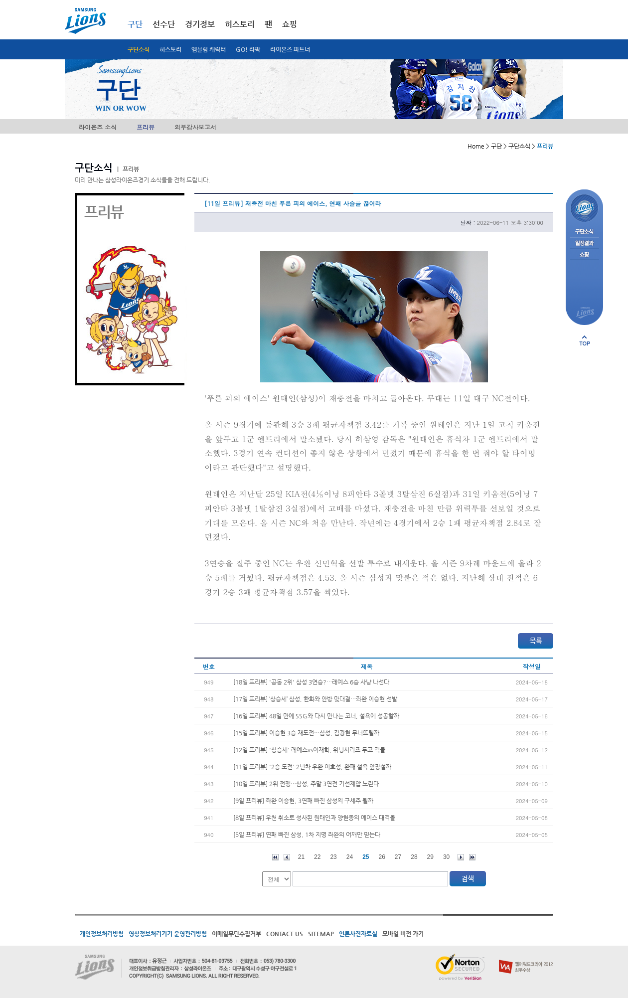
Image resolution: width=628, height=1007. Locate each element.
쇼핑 (289, 24)
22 (317, 856)
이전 (287, 857)
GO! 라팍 (248, 49)
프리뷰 (146, 127)
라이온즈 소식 (98, 127)
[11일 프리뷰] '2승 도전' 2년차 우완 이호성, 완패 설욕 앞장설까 (312, 766)
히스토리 (170, 49)
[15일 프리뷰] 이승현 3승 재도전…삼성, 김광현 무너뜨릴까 (306, 732)
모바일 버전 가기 (403, 933)
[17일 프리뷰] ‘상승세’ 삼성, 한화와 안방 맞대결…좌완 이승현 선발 (315, 698)
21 (301, 856)
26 (382, 856)
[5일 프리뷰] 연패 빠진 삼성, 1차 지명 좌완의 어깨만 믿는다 (306, 834)
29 (430, 856)
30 (446, 856)
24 (349, 856)
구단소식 (139, 49)
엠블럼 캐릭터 (208, 49)
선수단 (164, 24)
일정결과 (584, 243)
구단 (135, 24)
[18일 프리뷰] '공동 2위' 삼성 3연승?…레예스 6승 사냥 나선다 (311, 681)
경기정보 (200, 24)
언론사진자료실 (358, 933)
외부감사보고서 (195, 127)
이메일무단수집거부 (236, 933)
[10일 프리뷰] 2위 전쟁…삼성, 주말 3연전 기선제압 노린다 (306, 783)
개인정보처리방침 (102, 933)
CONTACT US (284, 933)
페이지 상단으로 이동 (584, 340)
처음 (275, 857)
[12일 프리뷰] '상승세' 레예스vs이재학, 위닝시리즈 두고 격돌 (309, 749)
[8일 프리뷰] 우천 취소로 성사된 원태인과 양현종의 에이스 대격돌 (314, 817)
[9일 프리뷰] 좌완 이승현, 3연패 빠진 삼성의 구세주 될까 (303, 800)
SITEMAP (321, 933)
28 (414, 856)
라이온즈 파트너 (290, 49)
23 (333, 856)
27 (398, 856)
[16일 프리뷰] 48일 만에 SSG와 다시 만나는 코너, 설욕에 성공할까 (316, 715)
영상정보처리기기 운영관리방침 (168, 933)
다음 (461, 857)
